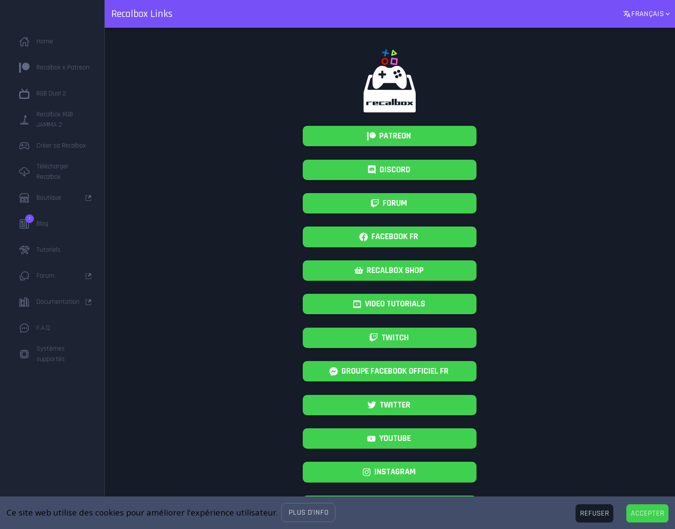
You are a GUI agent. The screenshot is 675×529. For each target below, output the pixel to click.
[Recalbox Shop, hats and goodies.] (389, 270)
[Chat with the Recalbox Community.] (389, 170)
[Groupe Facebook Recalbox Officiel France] (389, 371)
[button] (308, 512)
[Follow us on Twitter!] (389, 405)
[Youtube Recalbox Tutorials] (389, 304)
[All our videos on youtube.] (389, 438)
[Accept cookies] (647, 513)
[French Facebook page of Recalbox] (389, 237)
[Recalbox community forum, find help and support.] (389, 203)
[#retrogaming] (389, 472)
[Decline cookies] (594, 513)
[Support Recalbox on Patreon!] (389, 136)
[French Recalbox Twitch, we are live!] (389, 338)
